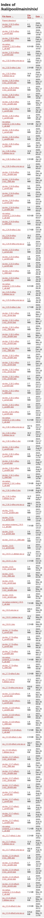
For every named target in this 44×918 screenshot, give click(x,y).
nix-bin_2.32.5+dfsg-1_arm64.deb (10, 54)
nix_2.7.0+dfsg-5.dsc (11, 674)
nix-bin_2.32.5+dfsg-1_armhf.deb (10, 32)
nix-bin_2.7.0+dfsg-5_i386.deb (10, 667)
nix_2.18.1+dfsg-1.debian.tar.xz (9, 434)
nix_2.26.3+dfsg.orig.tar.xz (13, 166)
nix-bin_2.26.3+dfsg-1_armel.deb (10, 131)
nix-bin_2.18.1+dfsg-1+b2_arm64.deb (10, 342)
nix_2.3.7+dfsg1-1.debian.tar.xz (9, 843)
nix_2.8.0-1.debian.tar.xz (12, 617)
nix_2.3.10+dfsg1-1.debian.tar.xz (9, 751)
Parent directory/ (9, 21)
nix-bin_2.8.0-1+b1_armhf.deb (9, 582)
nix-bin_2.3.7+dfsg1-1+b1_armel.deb (10, 779)
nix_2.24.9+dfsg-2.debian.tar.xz (9, 237)
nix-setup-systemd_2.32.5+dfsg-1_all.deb (11, 46)
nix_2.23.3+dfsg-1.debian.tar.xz (9, 293)
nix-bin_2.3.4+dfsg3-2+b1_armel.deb (10, 878)
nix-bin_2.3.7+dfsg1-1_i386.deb (10, 815)
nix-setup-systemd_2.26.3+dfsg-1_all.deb (11, 124)
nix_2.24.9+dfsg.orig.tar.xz (13, 244)
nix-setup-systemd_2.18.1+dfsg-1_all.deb (11, 420)
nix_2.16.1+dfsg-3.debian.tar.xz (9, 497)
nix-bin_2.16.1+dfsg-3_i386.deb (10, 476)
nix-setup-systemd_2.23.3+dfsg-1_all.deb (11, 286)
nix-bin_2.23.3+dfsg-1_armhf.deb (10, 265)
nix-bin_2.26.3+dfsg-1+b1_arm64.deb (10, 82)
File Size (29, 16)
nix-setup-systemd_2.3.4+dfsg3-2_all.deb (11, 892)
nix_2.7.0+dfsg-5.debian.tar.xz (8, 681)
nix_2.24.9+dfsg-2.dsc (11, 230)
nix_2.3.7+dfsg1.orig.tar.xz (13, 850)
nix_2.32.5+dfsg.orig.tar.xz (13, 61)
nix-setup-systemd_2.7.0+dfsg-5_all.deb (11, 659)
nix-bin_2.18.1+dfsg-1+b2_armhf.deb (10, 321)
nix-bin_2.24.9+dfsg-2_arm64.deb (10, 194)
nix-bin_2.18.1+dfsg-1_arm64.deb (10, 385)
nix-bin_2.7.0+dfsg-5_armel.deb (10, 631)
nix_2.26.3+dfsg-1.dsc (11, 159)
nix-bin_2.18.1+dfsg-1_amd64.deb (10, 406)
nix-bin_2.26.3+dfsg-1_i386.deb (10, 145)
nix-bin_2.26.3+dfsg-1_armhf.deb (10, 110)
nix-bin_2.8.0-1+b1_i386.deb (8, 575)
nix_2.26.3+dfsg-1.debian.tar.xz (9, 152)
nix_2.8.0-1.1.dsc (9, 561)
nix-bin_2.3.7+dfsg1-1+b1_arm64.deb (10, 786)
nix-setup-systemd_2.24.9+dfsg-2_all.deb (11, 216)
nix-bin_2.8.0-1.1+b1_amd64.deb (10, 512)
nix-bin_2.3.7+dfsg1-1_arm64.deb (10, 807)
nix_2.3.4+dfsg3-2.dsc (11, 906)
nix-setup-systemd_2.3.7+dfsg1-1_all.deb (11, 828)
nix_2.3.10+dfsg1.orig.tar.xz (13, 744)
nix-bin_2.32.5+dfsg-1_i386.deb (10, 25)
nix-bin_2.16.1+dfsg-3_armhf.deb (10, 455)
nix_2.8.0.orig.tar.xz (10, 610)
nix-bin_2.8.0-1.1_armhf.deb (8, 547)
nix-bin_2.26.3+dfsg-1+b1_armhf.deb (10, 89)
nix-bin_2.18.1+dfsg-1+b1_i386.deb (10, 349)
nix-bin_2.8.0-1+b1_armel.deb (9, 568)
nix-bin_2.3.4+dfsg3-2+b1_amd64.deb (10, 864)
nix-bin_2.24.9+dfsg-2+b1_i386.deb (10, 180)
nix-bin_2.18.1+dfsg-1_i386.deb (10, 392)
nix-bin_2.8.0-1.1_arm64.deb (8, 533)
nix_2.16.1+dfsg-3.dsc (11, 490)
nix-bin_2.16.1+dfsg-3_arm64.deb (10, 448)
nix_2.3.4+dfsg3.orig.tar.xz (13, 913)
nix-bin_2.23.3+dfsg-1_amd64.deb (10, 279)
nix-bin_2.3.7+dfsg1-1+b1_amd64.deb (10, 772)
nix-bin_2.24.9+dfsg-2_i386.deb (10, 223)
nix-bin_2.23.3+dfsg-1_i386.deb (10, 272)
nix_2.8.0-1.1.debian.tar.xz (13, 554)
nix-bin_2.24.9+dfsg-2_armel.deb (10, 202)
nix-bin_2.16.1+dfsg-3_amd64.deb (10, 469)
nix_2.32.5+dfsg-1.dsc (11, 68)
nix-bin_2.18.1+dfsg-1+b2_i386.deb (10, 328)
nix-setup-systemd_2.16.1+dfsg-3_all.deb (11, 483)
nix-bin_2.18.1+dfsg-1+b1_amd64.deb (10, 357)
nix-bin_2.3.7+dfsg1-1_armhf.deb (10, 800)
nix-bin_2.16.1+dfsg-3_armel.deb (10, 462)
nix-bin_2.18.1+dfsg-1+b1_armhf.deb (10, 364)
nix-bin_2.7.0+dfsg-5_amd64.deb (10, 652)
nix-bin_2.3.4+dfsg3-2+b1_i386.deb (10, 857)
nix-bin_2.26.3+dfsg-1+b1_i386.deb (10, 96)
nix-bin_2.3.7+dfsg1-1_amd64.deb (10, 822)
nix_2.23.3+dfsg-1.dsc (11, 307)
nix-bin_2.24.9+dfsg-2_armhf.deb (10, 187)
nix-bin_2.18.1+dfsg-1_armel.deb (10, 399)
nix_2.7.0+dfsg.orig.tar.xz (12, 688)
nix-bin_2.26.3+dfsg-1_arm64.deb (10, 117)
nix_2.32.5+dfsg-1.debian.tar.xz (9, 75)
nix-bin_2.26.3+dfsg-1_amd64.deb (10, 138)
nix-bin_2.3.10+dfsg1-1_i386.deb (11, 723)
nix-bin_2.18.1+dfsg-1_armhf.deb (10, 413)
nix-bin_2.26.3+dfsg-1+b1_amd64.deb (10, 103)
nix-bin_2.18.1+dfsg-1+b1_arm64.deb (10, 378)
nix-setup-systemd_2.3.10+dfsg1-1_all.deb (12, 730)
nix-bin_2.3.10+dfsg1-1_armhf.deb (11, 702)
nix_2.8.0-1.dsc (8, 624)
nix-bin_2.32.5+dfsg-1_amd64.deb (10, 39)
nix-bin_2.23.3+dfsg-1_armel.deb (10, 251)
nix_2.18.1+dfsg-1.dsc (11, 441)
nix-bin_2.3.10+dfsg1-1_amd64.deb (11, 709)
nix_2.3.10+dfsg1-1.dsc (12, 737)
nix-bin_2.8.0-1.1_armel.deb (8, 519)
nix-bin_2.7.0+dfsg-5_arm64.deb (10, 638)
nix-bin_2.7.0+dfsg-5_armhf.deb (10, 645)
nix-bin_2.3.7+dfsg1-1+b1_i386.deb (10, 765)
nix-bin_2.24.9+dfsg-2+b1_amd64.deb (10, 173)
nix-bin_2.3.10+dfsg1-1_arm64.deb (11, 716)
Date (38, 16)
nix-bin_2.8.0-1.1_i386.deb (13, 540)
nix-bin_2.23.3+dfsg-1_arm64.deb (10, 258)
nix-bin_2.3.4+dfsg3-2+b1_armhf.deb (10, 871)
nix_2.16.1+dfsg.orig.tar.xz (13, 505)
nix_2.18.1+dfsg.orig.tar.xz (13, 427)
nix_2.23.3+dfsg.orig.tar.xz (13, 300)
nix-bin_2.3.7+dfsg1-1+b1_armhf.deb (10, 758)
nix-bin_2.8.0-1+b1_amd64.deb (9, 589)
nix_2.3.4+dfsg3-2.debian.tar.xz (9, 899)
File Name (6, 16)
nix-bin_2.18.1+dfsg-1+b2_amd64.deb (10, 335)
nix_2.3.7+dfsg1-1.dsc (11, 836)
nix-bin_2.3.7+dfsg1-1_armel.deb (10, 793)
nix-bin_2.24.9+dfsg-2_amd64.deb (10, 209)
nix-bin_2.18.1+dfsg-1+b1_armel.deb (10, 371)
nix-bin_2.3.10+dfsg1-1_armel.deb (11, 695)
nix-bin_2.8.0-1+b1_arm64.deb (9, 596)
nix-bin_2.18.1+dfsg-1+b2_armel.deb (10, 314)
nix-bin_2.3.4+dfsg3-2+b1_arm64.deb (10, 885)
